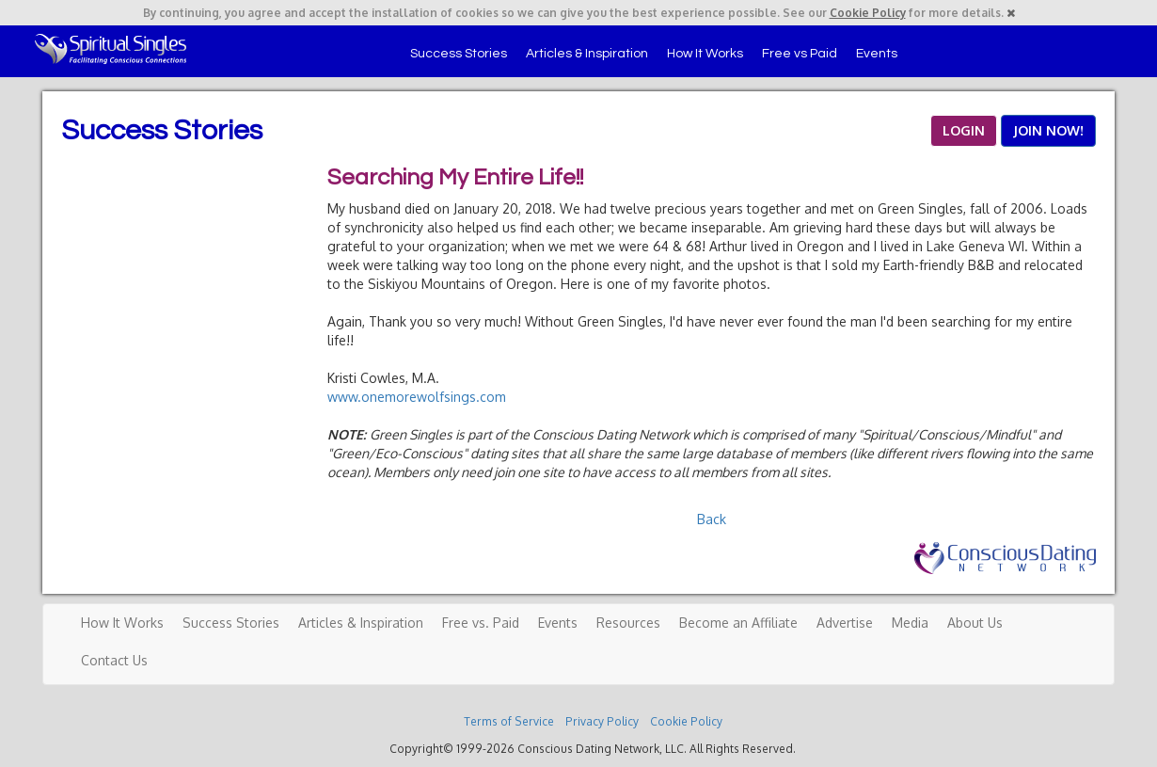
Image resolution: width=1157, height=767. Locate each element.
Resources (628, 623)
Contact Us (114, 660)
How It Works (705, 53)
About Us (975, 623)
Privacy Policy (602, 721)
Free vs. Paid (480, 623)
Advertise (844, 623)
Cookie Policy (868, 13)
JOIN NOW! (1048, 130)
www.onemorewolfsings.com (416, 397)
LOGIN (964, 130)
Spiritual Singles (110, 48)
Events (876, 53)
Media (910, 623)
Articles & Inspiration (587, 53)
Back (711, 519)
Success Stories (458, 53)
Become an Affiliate (738, 623)
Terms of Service (509, 721)
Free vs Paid (799, 53)
